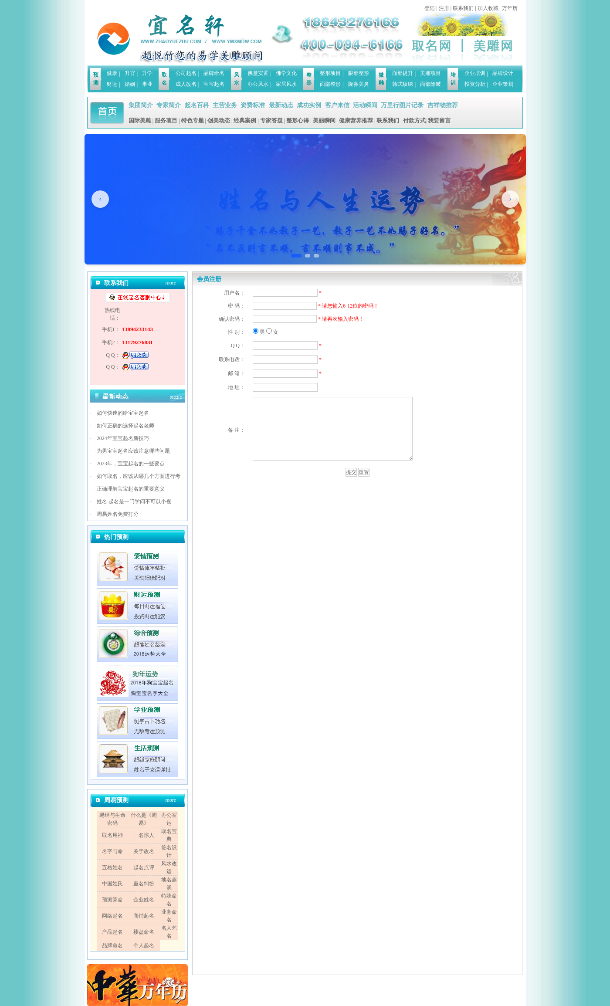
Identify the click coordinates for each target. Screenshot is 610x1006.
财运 (112, 84)
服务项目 (166, 120)
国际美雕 (140, 120)
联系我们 (463, 8)
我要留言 (439, 120)
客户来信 (337, 105)
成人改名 (186, 84)
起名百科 (197, 105)
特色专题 (192, 120)
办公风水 (257, 84)
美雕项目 (430, 73)
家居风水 (286, 84)
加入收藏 (488, 8)
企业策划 (502, 84)
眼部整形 (358, 73)
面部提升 (402, 73)
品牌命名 (213, 73)
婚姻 (130, 84)
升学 (147, 73)
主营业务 (225, 105)
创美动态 (218, 120)
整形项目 (330, 73)
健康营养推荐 (356, 120)
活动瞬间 (365, 105)
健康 (112, 73)
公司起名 (186, 73)
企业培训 (474, 73)
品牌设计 (502, 73)
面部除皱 (430, 84)
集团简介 (141, 105)
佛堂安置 (257, 73)
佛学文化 (286, 73)
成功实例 (309, 105)
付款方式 (414, 120)
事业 (147, 84)
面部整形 (330, 84)
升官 (130, 73)
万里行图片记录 (402, 105)
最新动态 (281, 105)
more (170, 283)
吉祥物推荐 (442, 105)
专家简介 (168, 105)
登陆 (429, 8)
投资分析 (474, 84)
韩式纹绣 (402, 84)
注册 (444, 8)
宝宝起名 (213, 84)
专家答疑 (271, 120)
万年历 (510, 8)
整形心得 (297, 120)
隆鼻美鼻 (358, 84)
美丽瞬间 (324, 120)
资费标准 (253, 105)
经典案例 (245, 120)
